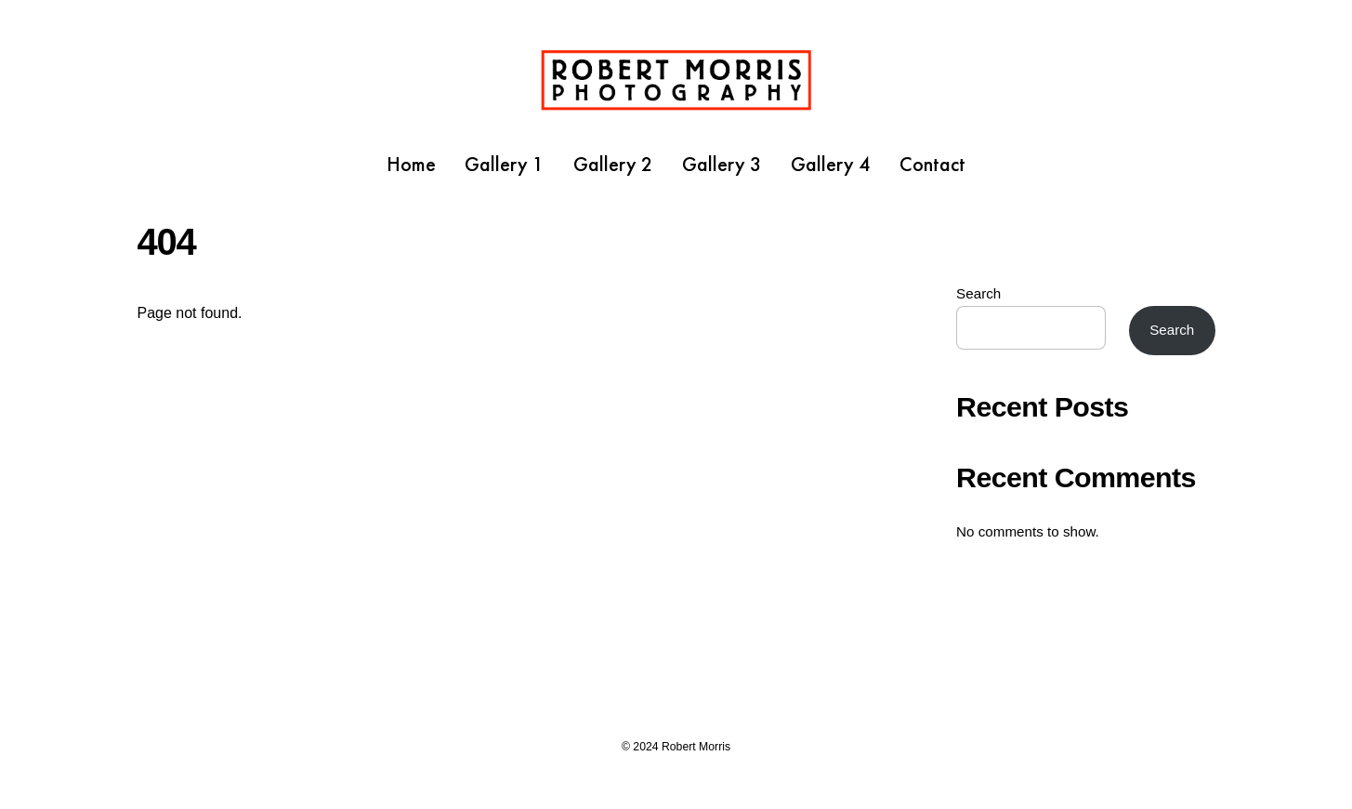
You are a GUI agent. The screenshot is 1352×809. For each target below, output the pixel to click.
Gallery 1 (505, 164)
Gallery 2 (613, 164)
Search (978, 293)
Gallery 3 (722, 164)
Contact (932, 164)
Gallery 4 (831, 164)
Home (411, 164)
